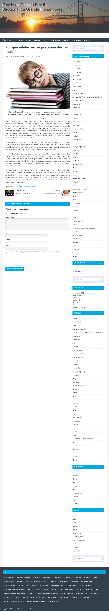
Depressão (76, 150)
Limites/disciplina (78, 193)
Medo (74, 200)
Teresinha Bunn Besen (81, 597)
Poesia (74, 217)
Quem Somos (55, 40)
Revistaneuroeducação (26, 187)
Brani (28, 56)
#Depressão (47, 578)
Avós (74, 111)
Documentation (77, 295)
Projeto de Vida (77, 221)
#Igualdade (63, 582)
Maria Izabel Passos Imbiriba (48, 593)
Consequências (77, 139)
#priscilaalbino (9, 586)
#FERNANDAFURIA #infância (36, 582)
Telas (74, 246)
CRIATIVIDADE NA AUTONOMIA (14, 590)
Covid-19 (75, 143)
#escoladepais (9, 582)
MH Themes (31, 609)
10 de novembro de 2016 (16, 56)
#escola (87, 578)
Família (74, 175)
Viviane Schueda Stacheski (36, 601)
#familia (20, 582)
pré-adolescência (21, 597)
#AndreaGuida (9, 578)
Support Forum (77, 302)
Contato (66, 40)
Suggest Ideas (77, 300)
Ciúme (74, 132)
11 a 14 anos (76, 72)
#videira (21, 586)
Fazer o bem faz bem (91, 590)
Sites (45, 40)
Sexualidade (76, 242)
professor (94, 593)
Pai (87, 593)
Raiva (74, 224)
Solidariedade (65, 597)
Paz (73, 214)
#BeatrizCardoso (23, 578)
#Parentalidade (87, 582)
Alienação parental (78, 93)
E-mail (7, 239)
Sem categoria (77, 235)
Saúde (74, 232)
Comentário (9, 217)
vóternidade (53, 601)
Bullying (75, 118)
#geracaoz (53, 582)
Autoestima (76, 104)
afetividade (44, 586)
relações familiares (38, 597)
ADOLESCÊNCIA (32, 586)
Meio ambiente (77, 203)
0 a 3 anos (76, 62)
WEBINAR (87, 40)
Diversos (75, 154)
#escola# (96, 578)
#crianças (36, 578)
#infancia (74, 582)
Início (4, 40)
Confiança (75, 136)
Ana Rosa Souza (57, 586)
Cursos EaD (77, 40)
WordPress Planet (78, 307)
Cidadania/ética (77, 122)
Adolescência (38, 56)
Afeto (74, 90)
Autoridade (76, 108)
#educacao (58, 578)
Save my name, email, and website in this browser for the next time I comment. (35, 252)
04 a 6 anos (76, 65)
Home (74, 268)
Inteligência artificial (79, 189)
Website (8, 246)
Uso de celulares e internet (14, 601)
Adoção (75, 83)
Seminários (76, 239)
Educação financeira (79, 164)
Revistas (37, 40)
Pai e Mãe (75, 210)
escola (46, 590)
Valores (75, 253)
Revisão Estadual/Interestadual (83, 439)
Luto (74, 196)
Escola (74, 171)
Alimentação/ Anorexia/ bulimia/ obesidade (87, 97)
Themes (75, 305)
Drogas (75, 157)
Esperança (69, 590)
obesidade (79, 593)
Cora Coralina (85, 586)
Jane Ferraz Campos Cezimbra (14, 593)
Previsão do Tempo (79, 540)
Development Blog (78, 293)
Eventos (12, 40)
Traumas (75, 249)
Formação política (78, 178)
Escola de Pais (57, 590)
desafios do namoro (34, 590)
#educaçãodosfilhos (73, 578)
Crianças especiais (78, 147)
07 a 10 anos (76, 69)
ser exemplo (52, 597)
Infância (75, 186)
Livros (28, 40)
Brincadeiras (76, 115)
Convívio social (71, 586)
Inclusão (75, 182)
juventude (31, 593)
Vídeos (74, 256)
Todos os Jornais (78, 537)
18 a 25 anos (76, 79)
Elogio (74, 168)
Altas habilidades (78, 101)
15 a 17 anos (76, 76)
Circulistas (75, 125)
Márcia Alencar (67, 593)
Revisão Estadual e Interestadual (83, 228)
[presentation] (21, 259)
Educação (75, 161)
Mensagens (76, 207)
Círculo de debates (78, 129)
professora (8, 597)
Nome (7, 233)
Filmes (21, 40)
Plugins (74, 298)
